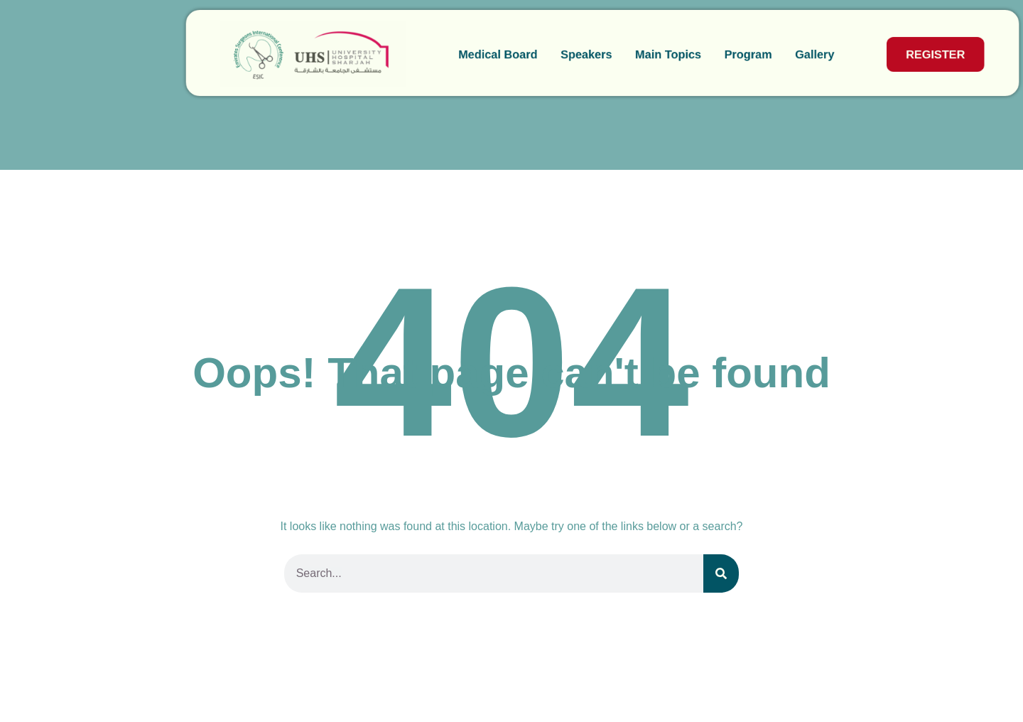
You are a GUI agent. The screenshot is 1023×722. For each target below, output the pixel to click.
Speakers (495, 54)
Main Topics (578, 54)
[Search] (721, 573)
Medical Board (405, 54)
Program (659, 54)
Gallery (727, 54)
